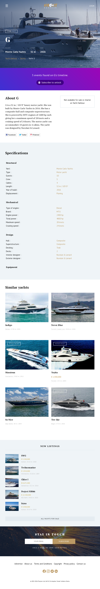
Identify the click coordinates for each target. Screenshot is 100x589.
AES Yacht (24, 498)
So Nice (9, 419)
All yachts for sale (50, 519)
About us (28, 563)
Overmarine (9, 376)
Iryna (23, 503)
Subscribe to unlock (51, 82)
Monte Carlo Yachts (15, 51)
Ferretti (53, 381)
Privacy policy (69, 563)
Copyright (58, 563)
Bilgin (53, 424)
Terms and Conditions (43, 563)
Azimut (23, 462)
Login (91, 6)
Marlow (7, 329)
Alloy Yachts (9, 424)
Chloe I (24, 479)
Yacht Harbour (51, 6)
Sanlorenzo (24, 486)
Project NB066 (28, 491)
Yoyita (54, 372)
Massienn (10, 372)
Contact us (81, 563)
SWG (23, 455)
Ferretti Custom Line (58, 329)
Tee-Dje (55, 419)
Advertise (18, 563)
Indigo (8, 325)
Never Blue (57, 325)
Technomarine (28, 467)
